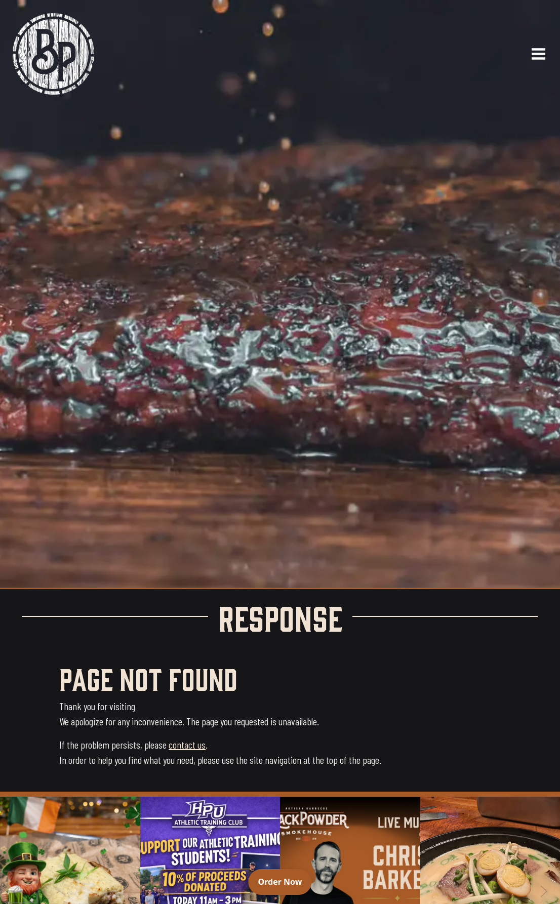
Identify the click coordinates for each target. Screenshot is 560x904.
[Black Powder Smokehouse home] (53, 54)
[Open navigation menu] (534, 53)
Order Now (285, 881)
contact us (187, 744)
